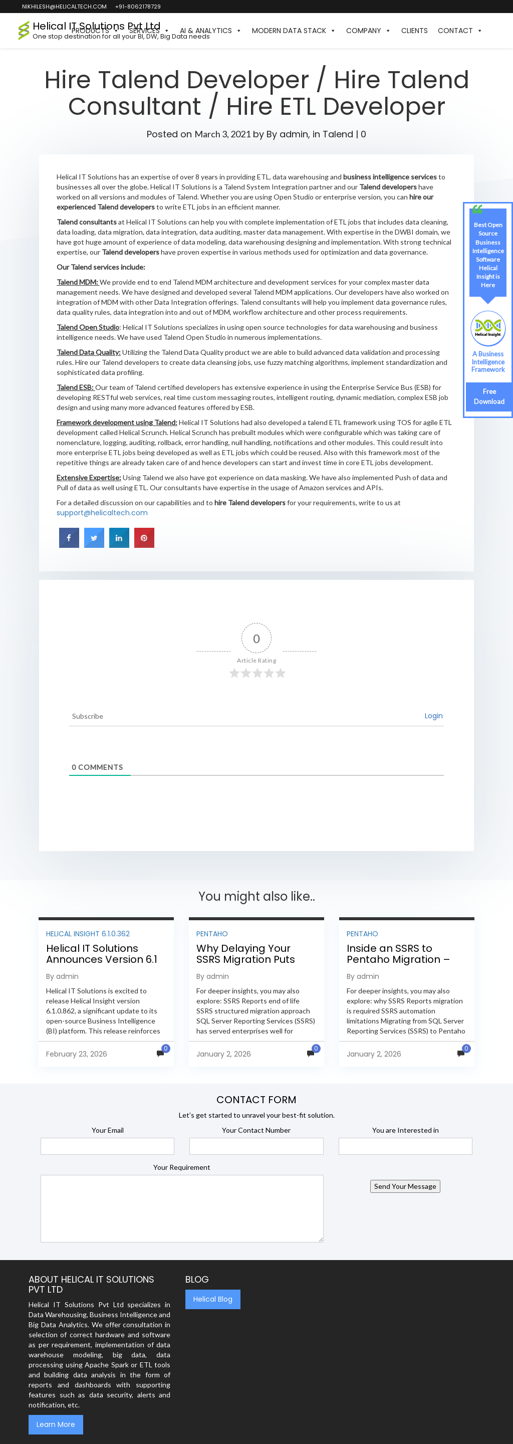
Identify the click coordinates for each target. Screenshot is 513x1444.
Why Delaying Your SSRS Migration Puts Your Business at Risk (248, 959)
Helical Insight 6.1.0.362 (88, 934)
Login (434, 716)
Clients (414, 31)
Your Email (108, 1130)
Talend (338, 134)
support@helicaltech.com (102, 513)
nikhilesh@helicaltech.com (64, 7)
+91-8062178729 (137, 7)
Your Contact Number (256, 1130)
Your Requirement (181, 1167)
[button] (493, 31)
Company (368, 31)
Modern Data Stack (294, 31)
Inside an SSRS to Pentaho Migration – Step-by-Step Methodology (398, 964)
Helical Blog (212, 1299)
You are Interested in (405, 1130)
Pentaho (212, 934)
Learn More (56, 1424)
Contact (460, 31)
